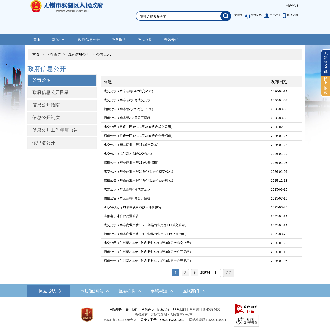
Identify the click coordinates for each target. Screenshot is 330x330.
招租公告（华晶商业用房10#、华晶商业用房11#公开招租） (146, 234)
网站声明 (147, 309)
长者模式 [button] (326, 86)
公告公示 (103, 54)
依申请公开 (43, 142)
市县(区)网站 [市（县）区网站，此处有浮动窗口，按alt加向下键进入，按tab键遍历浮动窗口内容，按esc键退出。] (94, 291)
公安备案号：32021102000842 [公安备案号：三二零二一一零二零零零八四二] (162, 320)
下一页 (194, 273)
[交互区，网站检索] (178, 10)
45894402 (213, 309)
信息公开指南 (46, 104)
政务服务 (119, 40)
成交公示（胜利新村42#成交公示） (129, 153)
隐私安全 (163, 309)
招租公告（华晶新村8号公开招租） (129, 118)
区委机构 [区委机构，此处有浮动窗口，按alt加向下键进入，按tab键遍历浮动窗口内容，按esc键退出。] (130, 291)
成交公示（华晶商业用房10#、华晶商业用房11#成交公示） (146, 225)
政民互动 (145, 40)
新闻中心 (59, 40)
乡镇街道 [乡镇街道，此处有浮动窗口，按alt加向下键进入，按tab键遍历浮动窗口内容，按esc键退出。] (162, 291)
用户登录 (292, 5)
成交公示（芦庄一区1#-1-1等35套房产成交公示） (139, 127)
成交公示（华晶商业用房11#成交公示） (132, 144)
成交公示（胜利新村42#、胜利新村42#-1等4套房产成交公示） (148, 243)
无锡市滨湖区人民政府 (73, 17)
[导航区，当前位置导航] (165, 52)
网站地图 (116, 309)
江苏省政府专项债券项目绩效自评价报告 (132, 207)
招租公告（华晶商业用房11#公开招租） (132, 162)
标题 (108, 81)
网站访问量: (197, 309)
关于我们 (131, 309)
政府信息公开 (89, 40)
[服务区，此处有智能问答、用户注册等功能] (265, 16)
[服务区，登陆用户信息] (292, 6)
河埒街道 (53, 54)
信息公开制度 (46, 117)
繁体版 (238, 15)
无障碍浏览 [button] (326, 62)
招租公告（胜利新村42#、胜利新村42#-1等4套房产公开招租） (148, 252)
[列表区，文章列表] (201, 170)
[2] (185, 272)
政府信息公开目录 (50, 92)
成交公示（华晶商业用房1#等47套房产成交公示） (139, 171)
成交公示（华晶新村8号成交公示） (129, 100)
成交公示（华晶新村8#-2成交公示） (129, 91)
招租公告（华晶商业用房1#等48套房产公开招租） (139, 180)
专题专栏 (171, 40)
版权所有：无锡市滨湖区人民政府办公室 (163, 314)
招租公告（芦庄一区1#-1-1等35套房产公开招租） (139, 136)
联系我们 (179, 309)
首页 (37, 40)
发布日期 (279, 81)
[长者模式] (325, 86)
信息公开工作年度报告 (55, 130)
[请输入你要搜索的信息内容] (180, 16)
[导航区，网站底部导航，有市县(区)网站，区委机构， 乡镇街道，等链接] (165, 291)
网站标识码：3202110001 (207, 320)
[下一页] (194, 272)
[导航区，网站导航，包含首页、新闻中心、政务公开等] (165, 39)
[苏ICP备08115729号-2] (120, 320)
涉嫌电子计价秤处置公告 (121, 216)
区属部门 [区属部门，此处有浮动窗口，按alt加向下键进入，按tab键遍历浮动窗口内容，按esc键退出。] (194, 291)
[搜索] (225, 16)
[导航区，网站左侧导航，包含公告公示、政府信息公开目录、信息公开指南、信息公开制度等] (62, 106)
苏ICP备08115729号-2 (120, 320)
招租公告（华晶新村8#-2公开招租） (129, 109)
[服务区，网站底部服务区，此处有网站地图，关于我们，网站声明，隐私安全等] (165, 315)
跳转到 (205, 272)
